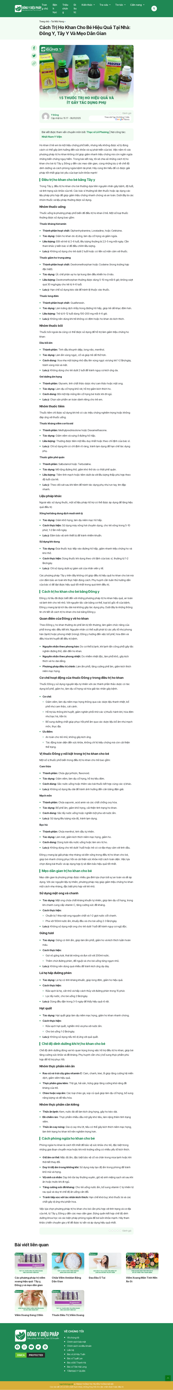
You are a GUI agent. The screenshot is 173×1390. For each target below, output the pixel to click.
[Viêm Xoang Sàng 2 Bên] (31, 1301)
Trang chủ (45, 6)
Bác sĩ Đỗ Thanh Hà (76, 1362)
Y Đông (55, 115)
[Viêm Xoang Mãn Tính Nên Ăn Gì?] (142, 1263)
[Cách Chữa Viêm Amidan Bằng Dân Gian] (68, 1263)
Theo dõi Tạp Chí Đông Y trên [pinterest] (117, 118)
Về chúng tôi (73, 1337)
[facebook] (17, 1347)
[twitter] (38, 1347)
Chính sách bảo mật (76, 1342)
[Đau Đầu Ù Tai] (105, 1263)
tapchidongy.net (66, 1384)
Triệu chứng (65, 8)
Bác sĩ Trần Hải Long (77, 1367)
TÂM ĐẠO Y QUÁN (76, 1371)
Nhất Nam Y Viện (52, 136)
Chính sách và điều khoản (79, 1346)
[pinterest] (45, 1347)
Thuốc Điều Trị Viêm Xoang (68, 1315)
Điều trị (75, 8)
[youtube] (31, 1347)
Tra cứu (104, 4)
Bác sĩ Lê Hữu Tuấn (76, 1354)
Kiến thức (87, 4)
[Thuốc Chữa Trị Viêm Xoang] (68, 1301)
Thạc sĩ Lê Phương (97, 132)
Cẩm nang (136, 4)
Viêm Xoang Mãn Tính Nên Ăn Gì (141, 1279)
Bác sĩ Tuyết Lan (75, 1358)
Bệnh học (55, 8)
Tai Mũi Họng (57, 21)
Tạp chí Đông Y (28, 9)
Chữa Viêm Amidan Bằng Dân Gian (66, 1279)
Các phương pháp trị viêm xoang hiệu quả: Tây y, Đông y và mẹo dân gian (30, 1281)
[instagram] (24, 1347)
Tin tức (119, 4)
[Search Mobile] (154, 8)
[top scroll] (168, 1378)
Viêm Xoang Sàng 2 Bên (29, 1315)
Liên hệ (70, 1350)
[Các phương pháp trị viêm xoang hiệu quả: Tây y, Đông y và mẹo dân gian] (31, 1263)
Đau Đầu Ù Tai (97, 1277)
